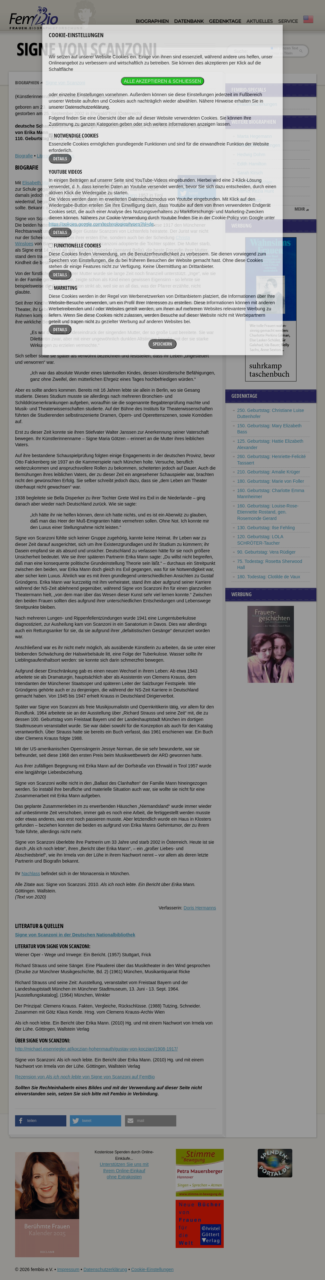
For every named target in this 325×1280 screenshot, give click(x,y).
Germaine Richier (254, 182)
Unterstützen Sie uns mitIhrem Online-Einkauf (124, 1170)
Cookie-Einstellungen (152, 1269)
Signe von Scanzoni (65, 82)
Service (288, 21)
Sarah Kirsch (250, 172)
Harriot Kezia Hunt (255, 191)
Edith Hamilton (251, 163)
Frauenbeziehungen (257, 104)
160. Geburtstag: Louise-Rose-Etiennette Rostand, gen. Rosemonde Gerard (267, 512)
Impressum (68, 1269)
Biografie (24, 155)
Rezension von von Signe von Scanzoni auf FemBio (85, 1076)
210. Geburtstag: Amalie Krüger (268, 471)
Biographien (152, 21)
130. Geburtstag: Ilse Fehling (266, 527)
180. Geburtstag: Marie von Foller (270, 481)
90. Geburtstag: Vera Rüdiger (266, 552)
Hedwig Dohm (251, 154)
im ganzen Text (284, 48)
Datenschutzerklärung (105, 1269)
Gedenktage (225, 21)
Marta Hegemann (254, 136)
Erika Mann (125, 195)
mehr (300, 209)
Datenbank (189, 21)
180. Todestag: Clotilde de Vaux (268, 576)
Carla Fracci (249, 200)
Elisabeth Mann (38, 182)
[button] (197, 180)
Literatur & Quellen (55, 155)
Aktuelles (259, 21)
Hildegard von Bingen (258, 145)
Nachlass (30, 873)
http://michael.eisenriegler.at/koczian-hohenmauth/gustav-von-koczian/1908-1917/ (96, 1048)
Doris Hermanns (200, 907)
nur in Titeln (282, 53)
